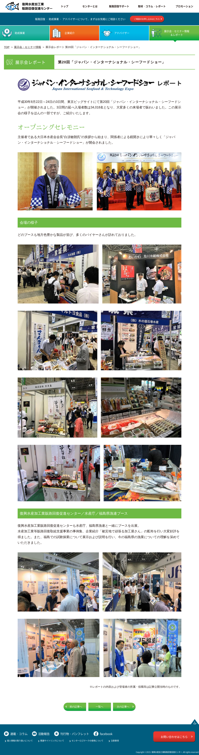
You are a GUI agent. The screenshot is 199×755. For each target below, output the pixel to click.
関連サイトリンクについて (52, 740)
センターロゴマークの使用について (87, 740)
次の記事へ (123, 706)
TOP (7, 47)
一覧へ (99, 706)
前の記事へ (76, 706)
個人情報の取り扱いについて (20, 740)
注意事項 (115, 740)
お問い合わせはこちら (174, 737)
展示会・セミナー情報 (27, 47)
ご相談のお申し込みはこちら (147, 19)
